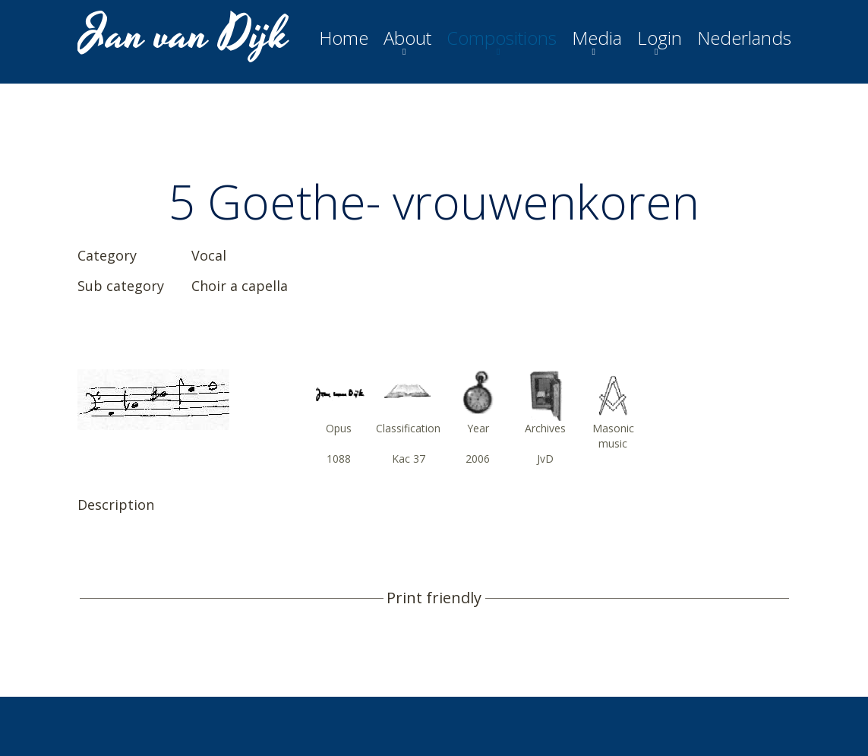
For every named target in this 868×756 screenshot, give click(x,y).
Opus (339, 428)
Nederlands (744, 38)
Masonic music (613, 436)
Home (343, 38)
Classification (408, 428)
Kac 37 (408, 458)
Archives (545, 428)
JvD (545, 458)
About (407, 38)
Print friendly (434, 598)
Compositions (502, 38)
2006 (478, 458)
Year (478, 428)
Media (597, 38)
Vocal (208, 255)
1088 (339, 458)
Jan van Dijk (184, 35)
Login (659, 38)
